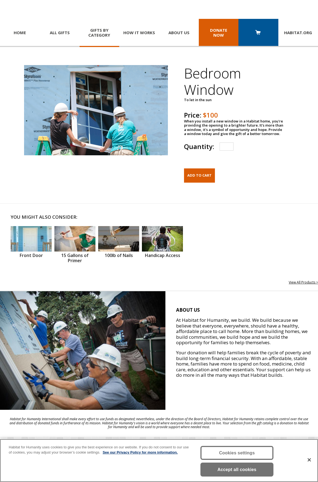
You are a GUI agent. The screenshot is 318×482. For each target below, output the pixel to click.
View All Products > (303, 282)
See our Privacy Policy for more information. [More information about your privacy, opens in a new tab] (140, 452)
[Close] (309, 460)
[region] (159, 460)
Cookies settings (237, 453)
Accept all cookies (236, 469)
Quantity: (199, 146)
